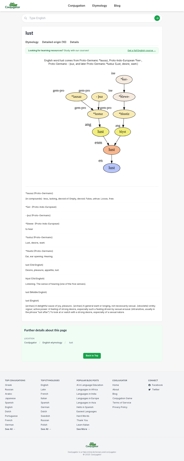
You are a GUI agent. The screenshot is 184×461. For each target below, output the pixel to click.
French (8, 420)
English (9, 407)
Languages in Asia (86, 402)
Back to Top (92, 355)
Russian (9, 389)
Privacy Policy (119, 407)
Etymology (99, 5)
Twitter (154, 389)
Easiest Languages (87, 411)
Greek (8, 385)
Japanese (10, 398)
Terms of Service (121, 402)
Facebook (155, 385)
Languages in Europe (88, 398)
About (115, 389)
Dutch (8, 411)
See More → (83, 429)
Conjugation (76, 5)
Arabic (8, 393)
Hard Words (83, 416)
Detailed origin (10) (54, 42)
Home (115, 385)
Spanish (9, 402)
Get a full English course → (142, 50)
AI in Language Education (90, 385)
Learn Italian (83, 424)
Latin (43, 389)
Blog (117, 5)
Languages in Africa (87, 389)
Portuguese (11, 416)
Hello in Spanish (85, 407)
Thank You (82, 420)
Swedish (45, 416)
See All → (10, 429)
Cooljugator (30, 342)
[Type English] (92, 18)
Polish (44, 424)
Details (74, 42)
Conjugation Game (122, 398)
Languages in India (86, 393)
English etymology (52, 342)
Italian (44, 398)
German (9, 424)
